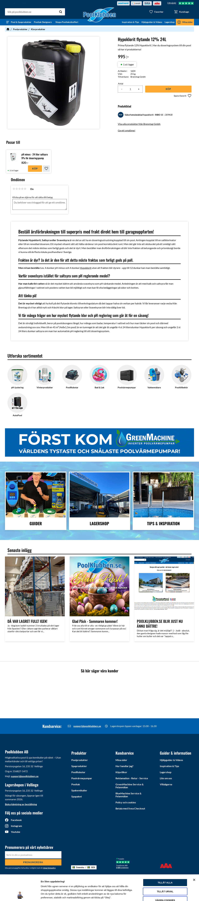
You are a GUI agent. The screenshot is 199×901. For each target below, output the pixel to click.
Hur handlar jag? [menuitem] (124, 766)
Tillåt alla (165, 859)
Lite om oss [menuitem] (166, 778)
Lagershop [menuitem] (170, 22)
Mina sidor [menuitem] (187, 22)
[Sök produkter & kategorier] (35, 11)
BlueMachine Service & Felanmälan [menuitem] (128, 795)
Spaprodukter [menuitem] (79, 766)
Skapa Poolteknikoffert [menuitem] (67, 22)
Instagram (16, 825)
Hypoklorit (85, 267)
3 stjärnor (19, 188)
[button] (156, 12)
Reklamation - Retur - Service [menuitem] (132, 778)
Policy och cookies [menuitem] (126, 802)
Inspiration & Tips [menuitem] (130, 22)
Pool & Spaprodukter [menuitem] (21, 22)
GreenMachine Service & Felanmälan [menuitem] (129, 786)
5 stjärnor (25, 188)
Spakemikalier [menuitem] (79, 790)
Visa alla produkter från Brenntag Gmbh (139, 123)
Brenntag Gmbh (138, 76)
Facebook (16, 819)
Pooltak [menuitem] (75, 784)
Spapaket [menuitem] (76, 796)
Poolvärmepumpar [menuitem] (81, 778)
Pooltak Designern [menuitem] (43, 22)
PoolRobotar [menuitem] (78, 772)
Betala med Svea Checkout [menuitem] (130, 808)
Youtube (15, 831)
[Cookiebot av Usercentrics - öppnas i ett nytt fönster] (20, 895)
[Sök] (60, 11)
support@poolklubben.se (87, 726)
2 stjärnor (16, 188)
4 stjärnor (22, 188)
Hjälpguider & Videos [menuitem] (151, 22)
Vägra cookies (165, 876)
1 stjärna (13, 188)
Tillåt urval (165, 868)
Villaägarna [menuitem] (166, 784)
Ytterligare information (53, 895)
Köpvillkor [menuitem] (121, 772)
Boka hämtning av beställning (21, 804)
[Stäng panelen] (194, 856)
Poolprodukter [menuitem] (79, 759)
